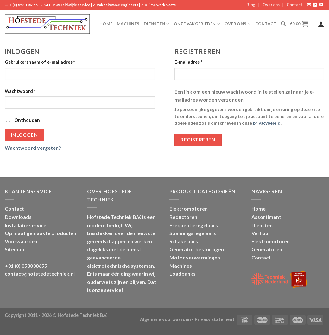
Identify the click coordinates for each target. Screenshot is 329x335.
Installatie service (25, 225)
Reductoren (183, 217)
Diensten (156, 24)
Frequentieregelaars (193, 225)
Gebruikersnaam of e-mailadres (40, 62)
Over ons (271, 4)
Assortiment (266, 217)
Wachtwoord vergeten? (33, 148)
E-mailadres (188, 62)
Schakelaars (183, 241)
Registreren (197, 139)
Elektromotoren (188, 209)
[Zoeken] (283, 24)
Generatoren (266, 249)
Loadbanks (182, 274)
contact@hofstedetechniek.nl (40, 274)
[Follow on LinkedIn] (315, 5)
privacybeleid (267, 123)
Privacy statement (215, 319)
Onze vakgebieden (197, 24)
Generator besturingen (196, 249)
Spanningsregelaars (192, 233)
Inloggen (24, 135)
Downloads (18, 217)
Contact (294, 4)
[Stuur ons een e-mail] (309, 5)
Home (105, 23)
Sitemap (14, 249)
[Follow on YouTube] (321, 5)
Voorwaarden (21, 241)
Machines (128, 23)
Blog (251, 4)
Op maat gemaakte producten (40, 233)
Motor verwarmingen (194, 257)
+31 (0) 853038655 (21, 5)
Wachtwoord (20, 91)
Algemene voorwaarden (165, 319)
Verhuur (260, 233)
